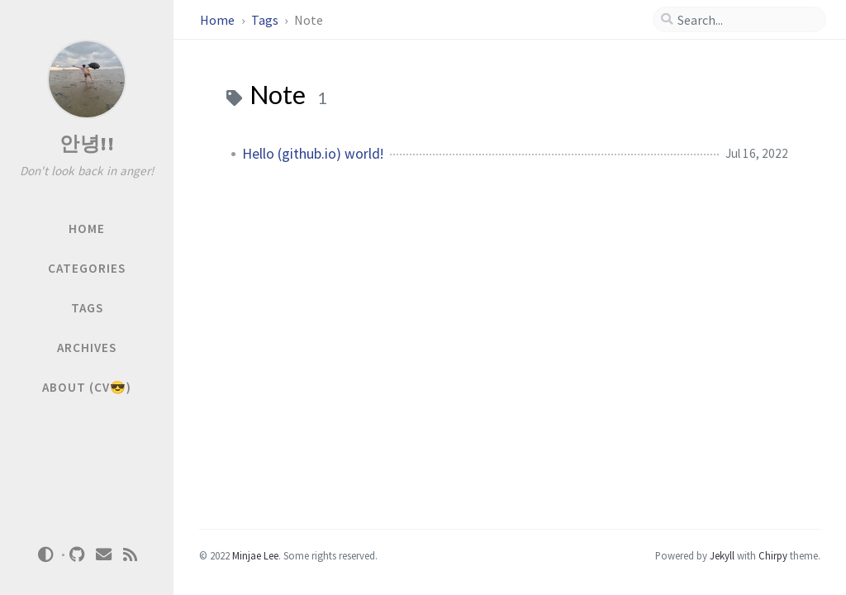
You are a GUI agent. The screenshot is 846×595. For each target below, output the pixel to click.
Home (218, 20)
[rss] (130, 555)
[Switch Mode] (45, 554)
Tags (266, 20)
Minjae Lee (255, 555)
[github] (77, 555)
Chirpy (772, 555)
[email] (104, 555)
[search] (746, 19)
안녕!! (86, 143)
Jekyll (722, 555)
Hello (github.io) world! (312, 154)
